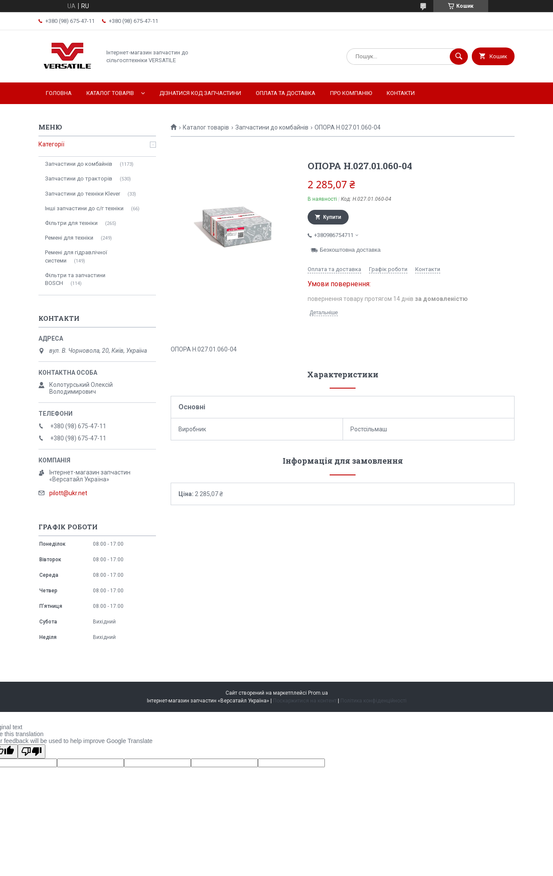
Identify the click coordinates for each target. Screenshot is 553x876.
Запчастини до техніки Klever (82, 193)
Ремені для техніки (69, 237)
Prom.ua (318, 693)
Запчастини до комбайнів (271, 127)
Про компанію (351, 93)
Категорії (51, 144)
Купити (332, 217)
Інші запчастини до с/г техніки (84, 208)
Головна (59, 93)
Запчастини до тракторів (78, 178)
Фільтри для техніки (71, 223)
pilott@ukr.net (68, 493)
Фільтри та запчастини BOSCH (75, 279)
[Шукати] (459, 56)
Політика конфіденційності (373, 701)
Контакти (401, 93)
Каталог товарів (110, 93)
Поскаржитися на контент (305, 701)
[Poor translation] (31, 751)
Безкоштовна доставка (350, 250)
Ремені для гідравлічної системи (76, 256)
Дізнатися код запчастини (200, 93)
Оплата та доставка (285, 93)
